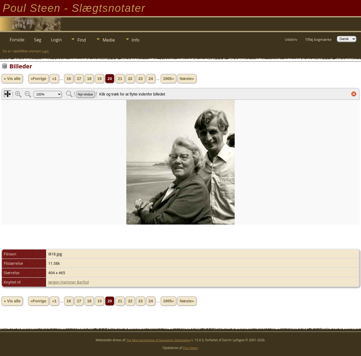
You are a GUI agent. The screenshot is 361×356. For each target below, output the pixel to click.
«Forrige (38, 78)
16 (69, 78)
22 (130, 78)
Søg (37, 40)
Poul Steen (190, 348)
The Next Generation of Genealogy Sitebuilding (158, 340)
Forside (17, 40)
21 (120, 78)
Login (56, 40)
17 (79, 78)
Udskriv (291, 39)
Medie (108, 40)
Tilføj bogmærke (318, 39)
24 (151, 78)
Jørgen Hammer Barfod (68, 282)
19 (99, 78)
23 (140, 78)
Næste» (187, 78)
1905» (168, 78)
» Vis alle (12, 78)
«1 (54, 78)
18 (89, 78)
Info (135, 40)
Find (81, 40)
